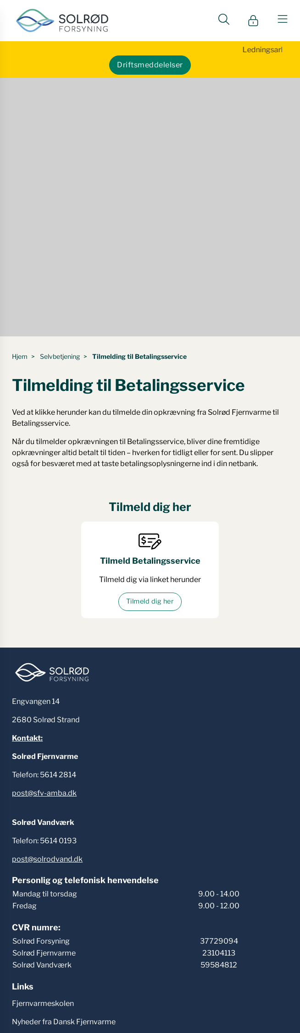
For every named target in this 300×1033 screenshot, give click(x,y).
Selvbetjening (60, 356)
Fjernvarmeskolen (43, 1003)
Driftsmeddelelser (150, 64)
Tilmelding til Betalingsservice (139, 356)
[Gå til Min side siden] (253, 20)
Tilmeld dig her (150, 601)
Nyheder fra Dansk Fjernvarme (64, 1021)
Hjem (20, 356)
